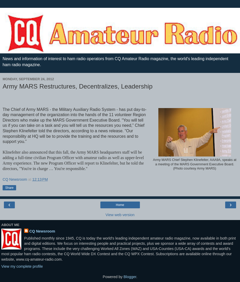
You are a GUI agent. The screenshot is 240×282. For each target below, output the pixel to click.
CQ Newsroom (42, 231)
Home (120, 205)
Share (9, 188)
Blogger (130, 277)
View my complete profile (22, 266)
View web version (120, 215)
